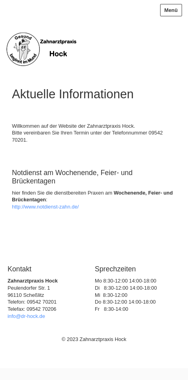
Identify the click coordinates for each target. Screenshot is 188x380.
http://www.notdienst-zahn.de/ (45, 207)
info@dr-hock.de (26, 316)
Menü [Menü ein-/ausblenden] (171, 10)
